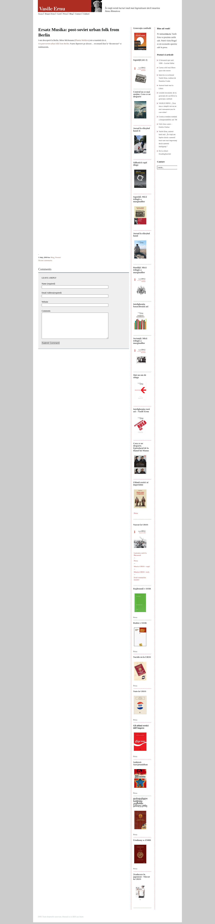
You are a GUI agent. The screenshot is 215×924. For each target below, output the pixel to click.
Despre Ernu (50, 14)
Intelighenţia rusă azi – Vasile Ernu (141, 410)
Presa (65, 14)
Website (45, 302)
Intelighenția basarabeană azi (140, 305)
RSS (74, 917)
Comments (46, 311)
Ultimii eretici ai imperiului (140, 483)
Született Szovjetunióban (140, 763)
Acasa (40, 14)
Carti (59, 14)
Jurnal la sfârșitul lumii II (141, 129)
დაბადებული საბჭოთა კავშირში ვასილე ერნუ (140, 802)
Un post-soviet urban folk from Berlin (53, 43)
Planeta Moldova (82, 40)
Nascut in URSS (140, 524)
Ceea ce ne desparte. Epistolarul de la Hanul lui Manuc (141, 447)
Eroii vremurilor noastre (140, 578)
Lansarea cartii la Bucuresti (140, 554)
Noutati (58, 257)
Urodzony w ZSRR (142, 840)
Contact (78, 14)
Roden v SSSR (140, 623)
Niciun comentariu (45, 260)
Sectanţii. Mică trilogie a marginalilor (140, 341)
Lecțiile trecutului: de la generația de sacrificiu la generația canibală (168, 96)
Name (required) (48, 284)
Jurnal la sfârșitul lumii (141, 234)
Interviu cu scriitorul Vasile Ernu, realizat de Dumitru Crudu (167, 78)
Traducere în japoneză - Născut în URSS (141, 876)
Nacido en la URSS (142, 657)
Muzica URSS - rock (141, 572)
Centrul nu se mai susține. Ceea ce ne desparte (141, 94)
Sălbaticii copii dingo (140, 163)
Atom (81, 917)
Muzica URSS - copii (142, 566)
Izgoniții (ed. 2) (140, 60)
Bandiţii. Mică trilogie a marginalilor (139, 270)
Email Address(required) (51, 293)
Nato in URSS (139, 691)
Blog (71, 14)
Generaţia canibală (142, 28)
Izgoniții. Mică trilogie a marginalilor (140, 199)
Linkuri (86, 14)
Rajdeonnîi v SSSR (142, 588)
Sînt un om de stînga (139, 376)
